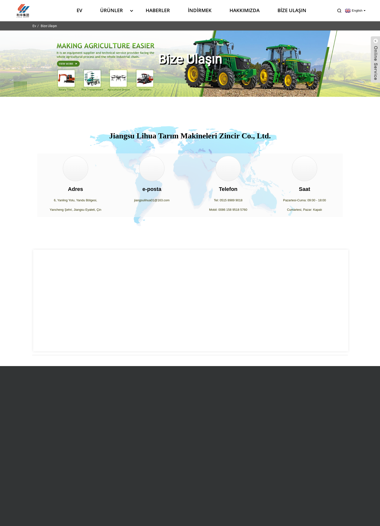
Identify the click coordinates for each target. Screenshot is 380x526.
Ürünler (114, 10)
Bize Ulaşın (291, 10)
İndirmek (200, 10)
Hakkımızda (245, 10)
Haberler (158, 10)
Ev (79, 10)
